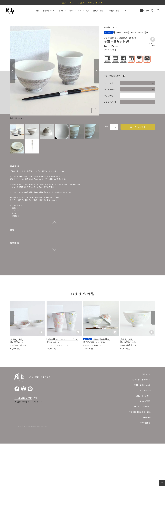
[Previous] (12, 71)
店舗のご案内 (145, 469)
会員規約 (147, 485)
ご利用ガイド (145, 442)
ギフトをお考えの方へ (113, 76)
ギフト (62, 10)
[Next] (96, 71)
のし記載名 (108, 96)
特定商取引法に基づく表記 (140, 480)
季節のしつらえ (49, 10)
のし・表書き (109, 89)
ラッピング (108, 83)
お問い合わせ (145, 491)
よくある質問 (145, 459)
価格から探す (115, 10)
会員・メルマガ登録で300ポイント (82, 2)
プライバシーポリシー (141, 475)
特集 (37, 10)
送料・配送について (142, 453)
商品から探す (99, 10)
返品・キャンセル (143, 464)
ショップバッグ (110, 102)
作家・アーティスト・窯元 (79, 10)
